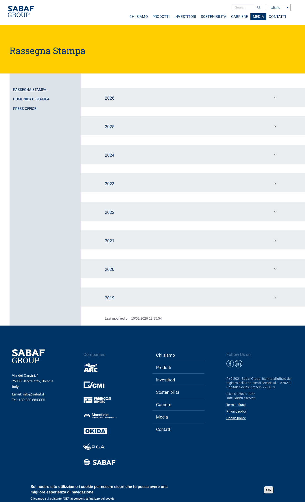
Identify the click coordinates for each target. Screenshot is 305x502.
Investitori (185, 17)
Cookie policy (236, 418)
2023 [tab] (192, 183)
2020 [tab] (192, 269)
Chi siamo (138, 17)
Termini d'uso (236, 405)
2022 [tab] (192, 212)
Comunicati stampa (31, 99)
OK (268, 490)
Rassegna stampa (29, 90)
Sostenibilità (213, 17)
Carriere (239, 17)
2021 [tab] (192, 240)
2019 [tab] (192, 297)
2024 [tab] (192, 155)
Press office (24, 109)
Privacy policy (236, 411)
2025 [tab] (192, 126)
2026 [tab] (192, 98)
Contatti (277, 17)
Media (258, 17)
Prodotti (161, 17)
